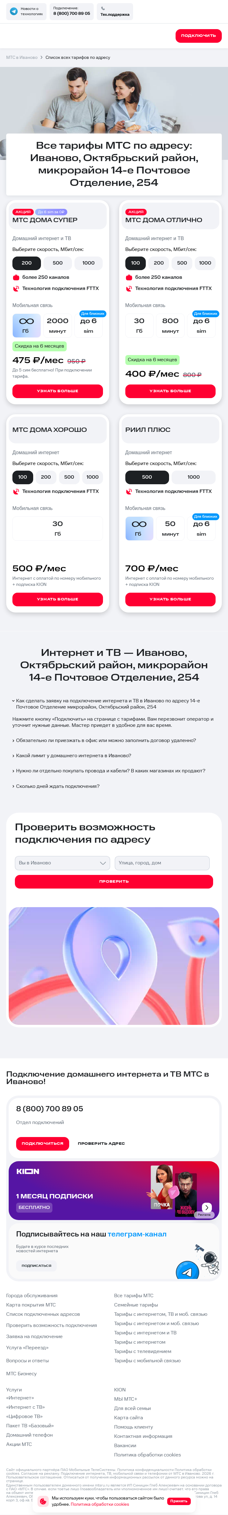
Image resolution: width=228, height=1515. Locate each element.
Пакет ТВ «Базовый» (30, 1426)
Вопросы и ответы (27, 1361)
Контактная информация (143, 1436)
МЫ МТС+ (125, 1399)
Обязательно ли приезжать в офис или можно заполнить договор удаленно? (103, 741)
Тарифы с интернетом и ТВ (145, 1333)
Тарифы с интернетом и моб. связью (156, 1324)
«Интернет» (20, 1398)
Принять (178, 1501)
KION (120, 1390)
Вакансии (125, 1446)
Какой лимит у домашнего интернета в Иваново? (71, 756)
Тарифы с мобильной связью (147, 1361)
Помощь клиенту (133, 1427)
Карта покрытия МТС (31, 1305)
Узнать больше (57, 391)
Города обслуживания (32, 1296)
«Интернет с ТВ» (25, 1407)
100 (135, 263)
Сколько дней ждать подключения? (55, 786)
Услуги (14, 1390)
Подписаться (36, 1266)
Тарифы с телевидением (142, 1352)
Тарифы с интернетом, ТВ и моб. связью (160, 1314)
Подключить (69, 719)
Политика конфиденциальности (145, 1470)
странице (14, 1481)
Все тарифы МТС (134, 1296)
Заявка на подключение (34, 1337)
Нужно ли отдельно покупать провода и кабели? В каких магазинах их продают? (108, 771)
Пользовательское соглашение (34, 1477)
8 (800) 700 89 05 (71, 13)
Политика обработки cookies (147, 1455)
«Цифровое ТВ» (24, 1417)
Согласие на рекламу (40, 1473)
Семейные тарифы (136, 1305)
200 (27, 263)
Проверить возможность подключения (51, 1325)
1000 (89, 263)
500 (58, 263)
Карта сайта (128, 1418)
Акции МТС (19, 1444)
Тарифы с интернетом (139, 1342)
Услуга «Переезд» (27, 1348)
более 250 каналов (45, 277)
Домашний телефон (29, 1435)
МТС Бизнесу (21, 1374)
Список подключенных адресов (43, 1314)
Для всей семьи (132, 1409)
